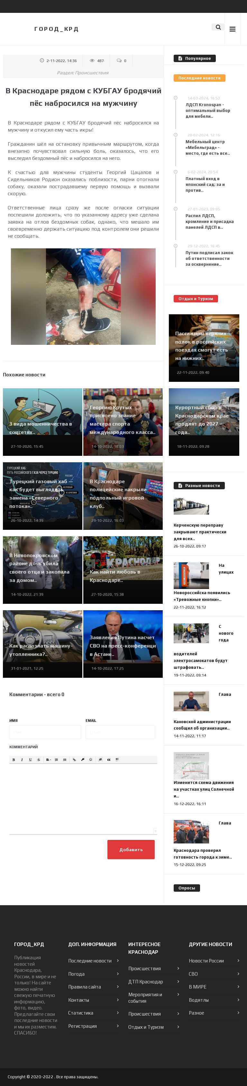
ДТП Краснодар (145, 981)
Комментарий (23, 747)
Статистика (80, 1013)
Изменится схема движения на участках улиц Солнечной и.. (204, 789)
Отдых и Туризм (146, 1027)
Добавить (131, 849)
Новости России (206, 960)
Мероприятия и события (145, 998)
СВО (193, 974)
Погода (76, 974)
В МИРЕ (197, 986)
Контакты (78, 1000)
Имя (13, 720)
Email (91, 720)
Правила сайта (84, 986)
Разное (196, 1013)
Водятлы (199, 1000)
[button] (13, 759)
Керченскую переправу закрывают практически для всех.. (200, 532)
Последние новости (90, 960)
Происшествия (91, 72)
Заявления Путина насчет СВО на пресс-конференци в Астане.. (123, 645)
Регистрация (82, 1026)
